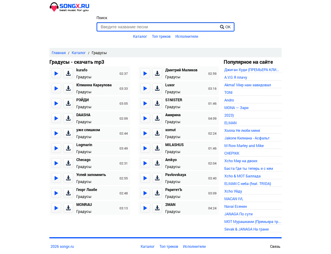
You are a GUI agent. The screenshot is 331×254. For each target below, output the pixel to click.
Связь (275, 246)
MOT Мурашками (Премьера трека (252, 221)
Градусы (83, 76)
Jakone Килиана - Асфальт (247, 138)
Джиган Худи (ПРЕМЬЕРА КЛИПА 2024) (252, 69)
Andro (229, 100)
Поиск (102, 17)
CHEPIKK (231, 153)
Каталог (140, 36)
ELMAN (230, 122)
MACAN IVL (233, 198)
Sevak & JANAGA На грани (246, 229)
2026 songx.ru (62, 246)
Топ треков (161, 36)
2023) (229, 115)
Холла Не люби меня (242, 130)
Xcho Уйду (233, 191)
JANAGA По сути (238, 213)
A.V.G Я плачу (235, 77)
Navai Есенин (235, 206)
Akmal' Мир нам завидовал (247, 84)
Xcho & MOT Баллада (242, 175)
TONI (228, 92)
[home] (69, 10)
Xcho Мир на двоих (240, 160)
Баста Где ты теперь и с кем (248, 168)
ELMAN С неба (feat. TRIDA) (247, 183)
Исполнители (186, 36)
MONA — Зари (236, 107)
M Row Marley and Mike (244, 145)
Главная (59, 52)
